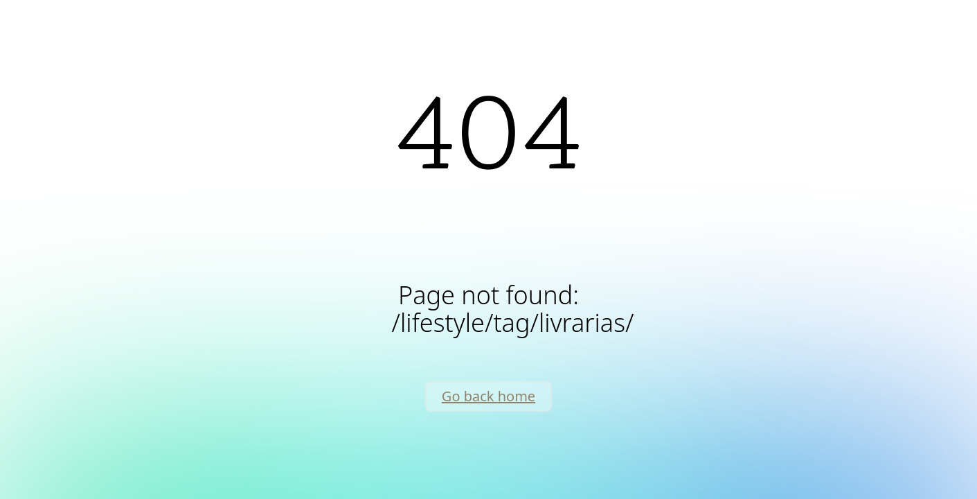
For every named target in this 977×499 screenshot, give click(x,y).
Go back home (488, 396)
